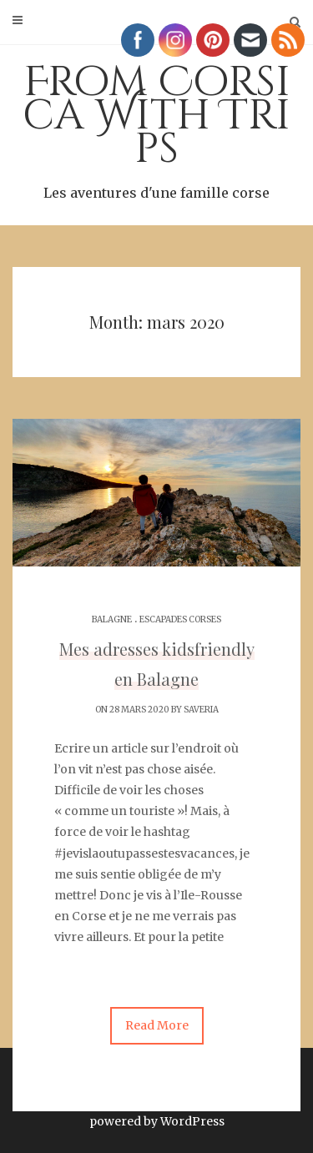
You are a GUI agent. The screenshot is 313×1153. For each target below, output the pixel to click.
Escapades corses (180, 619)
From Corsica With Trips (156, 129)
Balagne (112, 619)
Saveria (201, 709)
